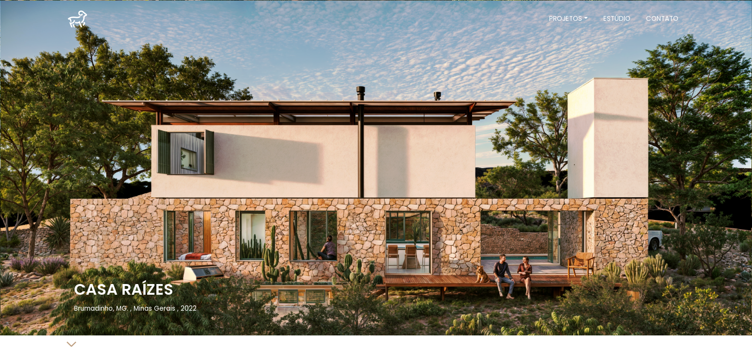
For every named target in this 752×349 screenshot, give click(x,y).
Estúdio (616, 18)
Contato (662, 18)
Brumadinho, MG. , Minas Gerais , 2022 (135, 308)
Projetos (565, 18)
